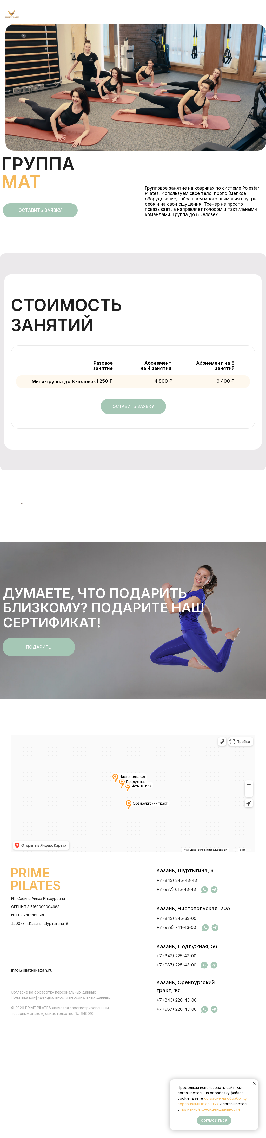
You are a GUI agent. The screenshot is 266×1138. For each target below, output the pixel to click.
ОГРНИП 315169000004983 (35, 1023)
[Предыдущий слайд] (13, 562)
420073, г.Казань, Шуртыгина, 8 (39, 1039)
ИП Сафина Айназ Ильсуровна (38, 1014)
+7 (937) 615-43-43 (176, 1005)
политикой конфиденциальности (210, 1109)
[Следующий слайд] (253, 562)
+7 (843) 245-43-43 (176, 996)
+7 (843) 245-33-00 (176, 1034)
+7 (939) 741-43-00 (176, 1043)
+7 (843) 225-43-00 (176, 1071)
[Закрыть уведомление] (254, 1083)
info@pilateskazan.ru (31, 1086)
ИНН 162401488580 (28, 1031)
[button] (40, 210)
